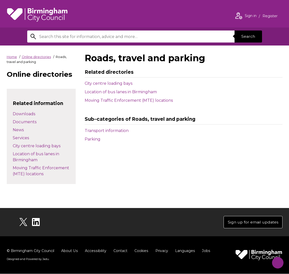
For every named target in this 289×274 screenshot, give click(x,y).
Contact (119, 251)
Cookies (140, 251)
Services (21, 138)
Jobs (205, 251)
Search (248, 36)
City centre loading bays (108, 83)
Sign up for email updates (252, 222)
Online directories (36, 57)
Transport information (117, 130)
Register (270, 16)
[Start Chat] (277, 261)
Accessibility (94, 251)
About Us (69, 251)
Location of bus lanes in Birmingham (121, 92)
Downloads (24, 114)
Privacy (160, 251)
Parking (103, 139)
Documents (24, 122)
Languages (184, 251)
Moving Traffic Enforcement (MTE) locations (129, 100)
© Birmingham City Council (30, 251)
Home (12, 57)
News (18, 130)
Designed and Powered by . (28, 259)
